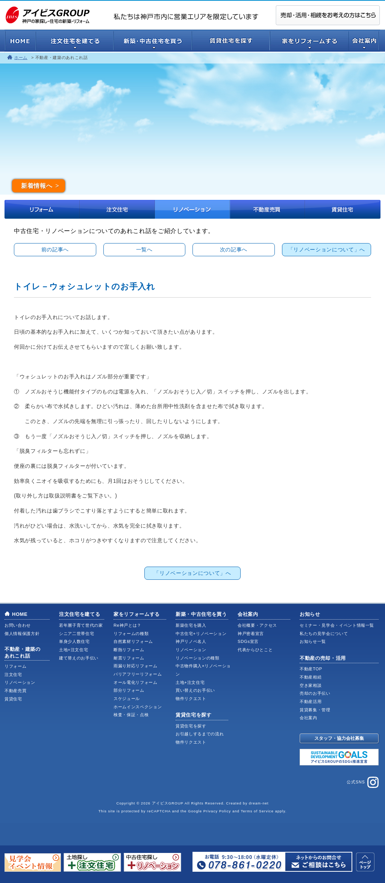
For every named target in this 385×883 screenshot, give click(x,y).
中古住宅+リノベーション (201, 633)
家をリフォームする (137, 614)
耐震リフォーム (129, 658)
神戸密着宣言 (251, 633)
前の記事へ (55, 249)
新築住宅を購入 (191, 625)
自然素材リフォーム (133, 641)
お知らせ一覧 (313, 641)
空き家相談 (310, 685)
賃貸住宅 (342, 209)
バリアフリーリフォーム (138, 674)
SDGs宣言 (248, 641)
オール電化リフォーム (136, 682)
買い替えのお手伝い (195, 690)
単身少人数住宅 (74, 641)
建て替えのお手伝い (79, 658)
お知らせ (310, 614)
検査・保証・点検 (131, 714)
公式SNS (363, 782)
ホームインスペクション (138, 707)
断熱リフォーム (129, 649)
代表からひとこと (255, 649)
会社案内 (248, 614)
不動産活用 (310, 701)
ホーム (20, 57)
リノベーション (192, 209)
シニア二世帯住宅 (76, 633)
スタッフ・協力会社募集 (339, 738)
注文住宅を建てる (79, 614)
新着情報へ (36, 186)
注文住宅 (117, 209)
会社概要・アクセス (257, 625)
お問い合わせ (18, 625)
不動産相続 (310, 677)
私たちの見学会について (324, 633)
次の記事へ (233, 249)
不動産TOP (311, 669)
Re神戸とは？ (127, 625)
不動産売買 (267, 209)
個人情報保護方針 (22, 633)
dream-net (259, 803)
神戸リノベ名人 (191, 641)
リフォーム (42, 209)
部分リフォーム (129, 690)
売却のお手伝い (315, 693)
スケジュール (127, 698)
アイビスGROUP (167, 803)
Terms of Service (257, 811)
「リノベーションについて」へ (326, 249)
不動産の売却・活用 (323, 658)
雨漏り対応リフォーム (136, 666)
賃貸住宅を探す (194, 715)
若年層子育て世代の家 (81, 625)
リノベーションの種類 (198, 658)
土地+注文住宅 (73, 649)
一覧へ (144, 249)
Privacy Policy (217, 811)
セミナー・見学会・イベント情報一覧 (337, 625)
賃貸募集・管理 (315, 710)
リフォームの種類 (131, 633)
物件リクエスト (191, 698)
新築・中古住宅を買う (201, 614)
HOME (19, 614)
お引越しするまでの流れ (200, 734)
